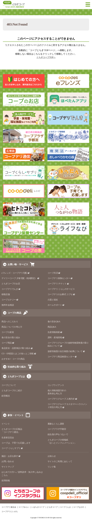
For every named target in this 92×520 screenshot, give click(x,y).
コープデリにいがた (10, 511)
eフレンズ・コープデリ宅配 (16, 273)
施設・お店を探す (11, 456)
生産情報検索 (55, 332)
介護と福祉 (53, 300)
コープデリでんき (11, 289)
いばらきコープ (38, 507)
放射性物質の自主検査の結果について (66, 351)
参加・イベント (16, 415)
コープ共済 (54, 273)
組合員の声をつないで (58, 434)
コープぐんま (65, 507)
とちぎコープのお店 (11, 283)
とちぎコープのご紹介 (12, 390)
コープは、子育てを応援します (16, 443)
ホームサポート (56, 305)
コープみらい (23, 507)
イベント (6, 424)
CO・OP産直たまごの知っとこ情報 (19, 353)
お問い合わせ (8, 461)
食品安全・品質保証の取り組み (17, 348)
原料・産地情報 (56, 337)
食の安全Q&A (54, 321)
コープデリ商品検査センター (62, 357)
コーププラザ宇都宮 (57, 429)
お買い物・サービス (18, 264)
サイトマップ (8, 467)
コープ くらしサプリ (12, 448)
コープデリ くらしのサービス (61, 289)
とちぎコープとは (16, 376)
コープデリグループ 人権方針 (62, 399)
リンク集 (52, 467)
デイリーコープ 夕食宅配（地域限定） (20, 278)
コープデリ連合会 (9, 507)
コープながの (78, 507)
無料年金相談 (8, 305)
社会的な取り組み (17, 366)
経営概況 (6, 396)
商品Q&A (52, 327)
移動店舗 (6, 294)
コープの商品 (14, 312)
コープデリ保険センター (60, 278)
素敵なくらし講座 (56, 424)
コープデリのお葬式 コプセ (61, 294)
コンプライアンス (56, 385)
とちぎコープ (52, 507)
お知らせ (52, 456)
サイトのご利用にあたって (60, 461)
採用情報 (6, 480)
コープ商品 (8, 343)
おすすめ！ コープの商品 (13, 359)
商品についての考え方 (12, 327)
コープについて (9, 385)
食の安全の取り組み (11, 337)
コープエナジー (10, 300)
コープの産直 (8, 332)
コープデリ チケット (58, 283)
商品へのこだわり (10, 321)
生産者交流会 (8, 437)
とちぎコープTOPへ (45, 57)
